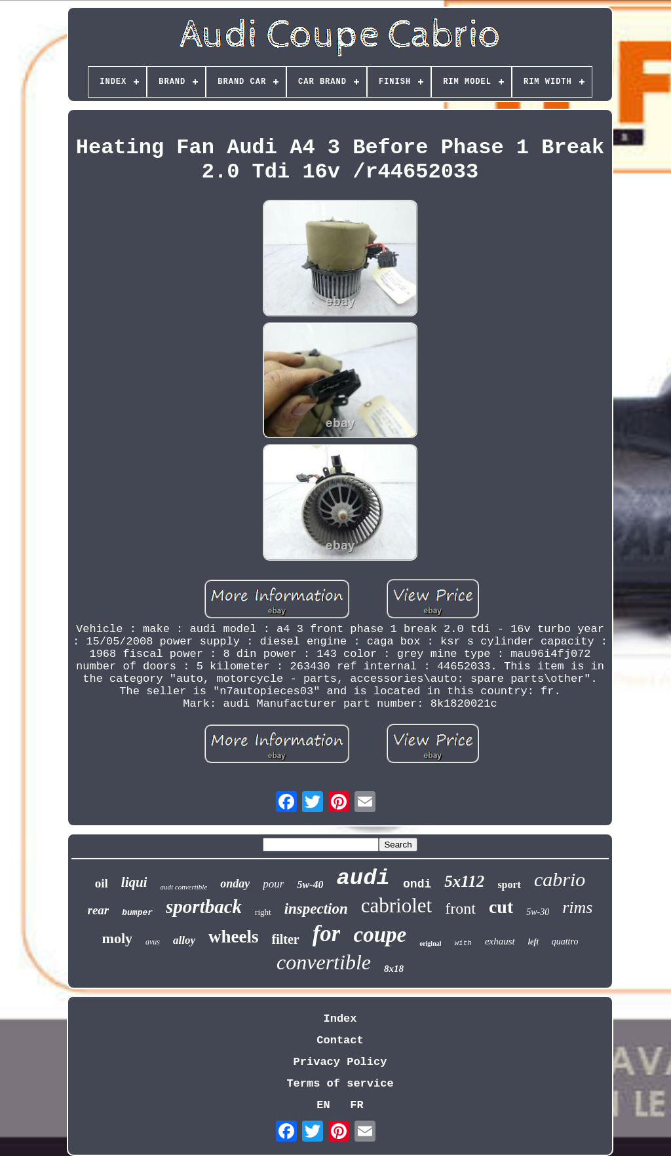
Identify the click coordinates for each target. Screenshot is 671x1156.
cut (501, 907)
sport (509, 884)
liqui (134, 882)
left (533, 941)
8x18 (394, 968)
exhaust (500, 941)
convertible (324, 962)
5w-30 (537, 912)
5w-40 (310, 884)
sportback (204, 906)
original (430, 943)
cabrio (559, 879)
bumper (137, 913)
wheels (233, 936)
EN (323, 1105)
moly (117, 938)
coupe (379, 934)
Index (339, 1019)
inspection (316, 909)
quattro (565, 941)
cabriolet (396, 905)
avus (152, 941)
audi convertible (183, 887)
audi (363, 878)
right (263, 912)
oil (101, 883)
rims (577, 907)
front (460, 908)
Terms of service (339, 1083)
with (462, 943)
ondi (417, 884)
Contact (339, 1040)
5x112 (464, 881)
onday (235, 883)
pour (273, 884)
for (327, 933)
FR (356, 1105)
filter (285, 939)
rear (98, 910)
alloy (184, 940)
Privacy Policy (340, 1062)
